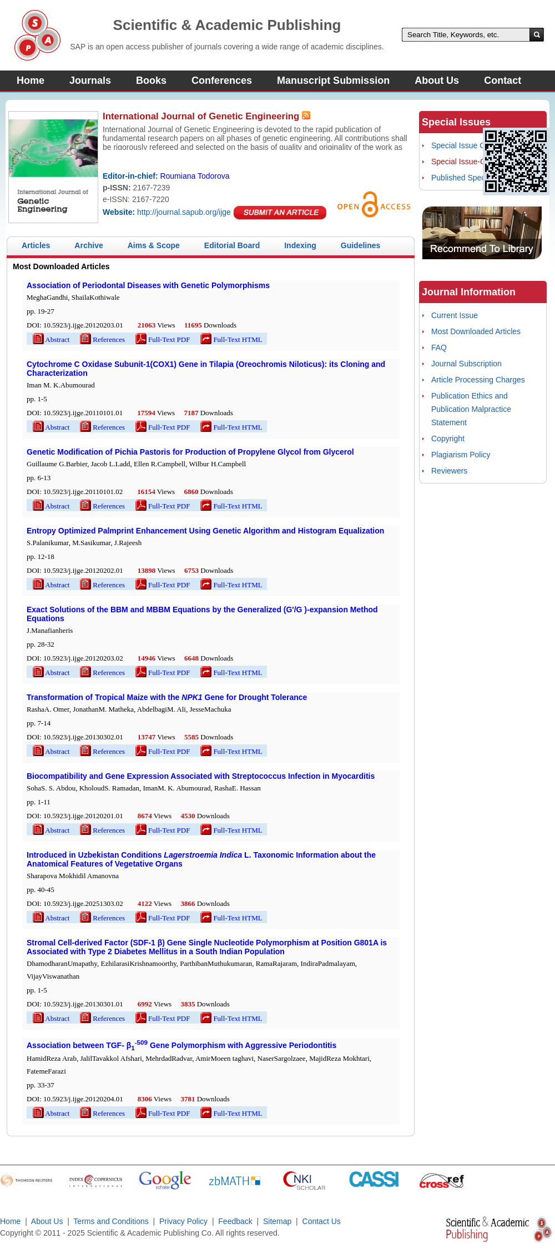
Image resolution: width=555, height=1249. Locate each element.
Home (30, 80)
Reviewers (449, 470)
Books (151, 80)
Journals (90, 80)
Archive (88, 245)
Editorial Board (232, 245)
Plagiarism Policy (461, 454)
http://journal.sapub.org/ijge (184, 212)
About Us (437, 80)
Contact (502, 80)
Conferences (221, 80)
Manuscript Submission (333, 80)
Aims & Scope (154, 245)
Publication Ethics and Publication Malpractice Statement (471, 409)
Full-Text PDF (162, 339)
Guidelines (361, 245)
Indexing (300, 245)
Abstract (50, 339)
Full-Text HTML (230, 339)
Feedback (235, 1221)
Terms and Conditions (110, 1221)
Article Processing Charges (478, 379)
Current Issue (454, 315)
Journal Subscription (466, 363)
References (101, 339)
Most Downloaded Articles (476, 331)
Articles (36, 245)
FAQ (439, 347)
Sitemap (277, 1221)
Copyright (448, 438)
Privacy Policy (183, 1221)
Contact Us (321, 1221)
